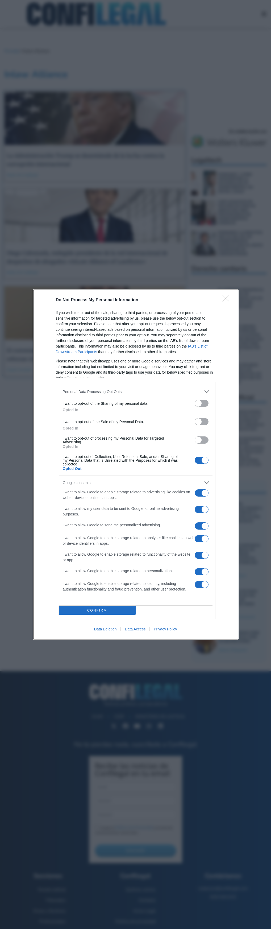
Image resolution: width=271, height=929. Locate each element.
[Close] (228, 300)
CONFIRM (97, 610)
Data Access (135, 629)
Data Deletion (105, 629)
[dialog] (135, 464)
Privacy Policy (165, 629)
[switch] (202, 403)
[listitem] (136, 391)
